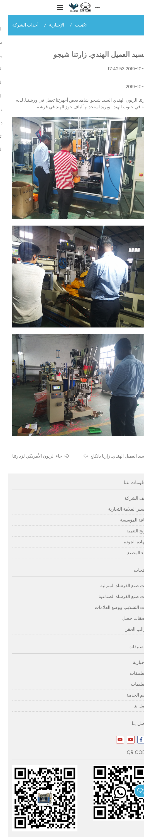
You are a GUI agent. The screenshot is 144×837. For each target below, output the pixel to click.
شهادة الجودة (128, 542)
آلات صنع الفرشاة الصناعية (115, 596)
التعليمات (131, 684)
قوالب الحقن (128, 629)
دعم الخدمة (129, 695)
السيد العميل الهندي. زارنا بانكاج (111, 456)
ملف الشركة (128, 498)
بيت (70, 25)
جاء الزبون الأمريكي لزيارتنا (29, 456)
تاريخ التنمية (129, 531)
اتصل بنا (132, 706)
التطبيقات (131, 673)
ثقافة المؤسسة (126, 520)
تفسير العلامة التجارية (120, 509)
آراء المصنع (129, 552)
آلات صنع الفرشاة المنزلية (116, 585)
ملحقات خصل (127, 618)
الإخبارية (48, 25)
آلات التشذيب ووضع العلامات (113, 607)
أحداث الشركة (17, 25)
